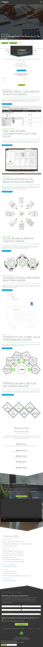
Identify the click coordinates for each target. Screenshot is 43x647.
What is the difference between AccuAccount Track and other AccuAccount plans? (18, 543)
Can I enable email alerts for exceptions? (10, 546)
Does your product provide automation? (10, 573)
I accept (3, 645)
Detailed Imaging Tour (7, 104)
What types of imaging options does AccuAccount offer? (13, 551)
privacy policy (36, 618)
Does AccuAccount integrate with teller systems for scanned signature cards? (17, 575)
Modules (21, 46)
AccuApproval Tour (6, 250)
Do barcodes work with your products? (10, 557)
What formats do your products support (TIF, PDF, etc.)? (13, 553)
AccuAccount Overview (10, 41)
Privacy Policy (27, 628)
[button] (41, 2)
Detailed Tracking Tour (7, 191)
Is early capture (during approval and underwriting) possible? (14, 561)
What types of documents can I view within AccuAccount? (13, 555)
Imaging (32, 40)
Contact (16, 637)
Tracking (11, 43)
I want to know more (12, 645)
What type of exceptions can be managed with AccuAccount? (14, 541)
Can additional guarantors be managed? (10, 566)
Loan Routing (32, 43)
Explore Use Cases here (7, 145)
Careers (20, 637)
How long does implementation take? (9, 580)
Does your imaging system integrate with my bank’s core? (13, 559)
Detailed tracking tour (7, 290)
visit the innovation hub (21, 496)
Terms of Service (34, 628)
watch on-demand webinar (8, 394)
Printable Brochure (21, 70)
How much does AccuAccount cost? (9, 571)
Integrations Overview (7, 348)
